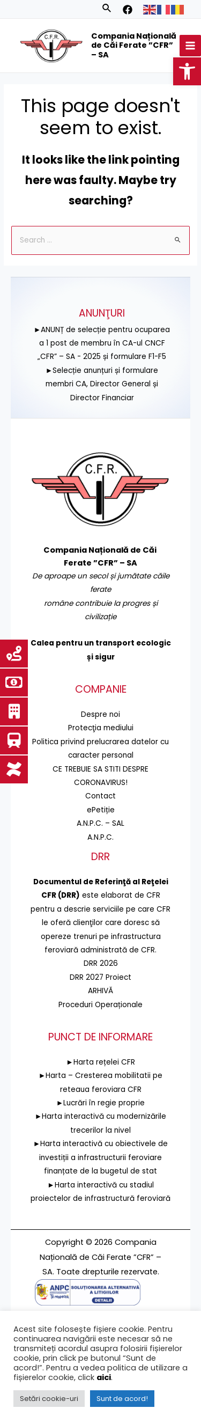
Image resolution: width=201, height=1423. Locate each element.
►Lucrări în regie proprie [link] (100, 1103)
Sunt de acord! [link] (122, 1398)
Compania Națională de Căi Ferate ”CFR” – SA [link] (133, 45)
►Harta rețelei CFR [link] (100, 1062)
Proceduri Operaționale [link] (100, 1005)
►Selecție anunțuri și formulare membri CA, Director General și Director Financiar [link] (102, 384)
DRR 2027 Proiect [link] (100, 977)
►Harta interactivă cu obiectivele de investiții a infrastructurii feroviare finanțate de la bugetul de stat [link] (100, 1157)
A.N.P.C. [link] (100, 837)
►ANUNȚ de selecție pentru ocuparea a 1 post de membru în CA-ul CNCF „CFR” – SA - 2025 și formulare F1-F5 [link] (102, 343)
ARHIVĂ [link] (100, 991)
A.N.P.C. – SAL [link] (100, 823)
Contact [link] (100, 796)
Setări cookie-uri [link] (49, 1398)
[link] (187, 71)
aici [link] (103, 1377)
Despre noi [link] (100, 714)
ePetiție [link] (101, 810)
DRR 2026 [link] (101, 963)
